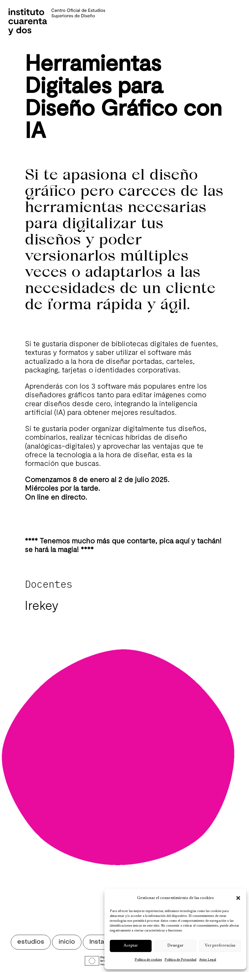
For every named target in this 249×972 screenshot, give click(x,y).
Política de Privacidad (180, 959)
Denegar (175, 946)
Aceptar (131, 946)
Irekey (42, 604)
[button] (238, 898)
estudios (30, 942)
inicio (67, 942)
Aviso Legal (207, 959)
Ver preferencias (220, 946)
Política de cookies (148, 959)
